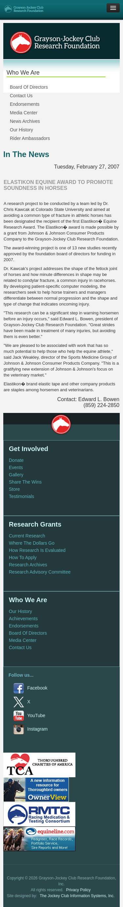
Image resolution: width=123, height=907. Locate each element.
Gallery (16, 474)
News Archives (25, 121)
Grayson (61, 424)
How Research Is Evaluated (37, 550)
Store (14, 489)
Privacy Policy (78, 890)
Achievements (23, 618)
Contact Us (21, 95)
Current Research (27, 535)
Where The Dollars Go (31, 543)
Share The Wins (25, 482)
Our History (21, 129)
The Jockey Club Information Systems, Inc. (77, 896)
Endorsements (24, 104)
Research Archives (28, 564)
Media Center (23, 112)
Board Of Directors (29, 87)
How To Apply (23, 557)
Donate (16, 460)
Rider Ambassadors (30, 138)
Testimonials (21, 496)
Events (16, 467)
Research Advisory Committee (40, 572)
